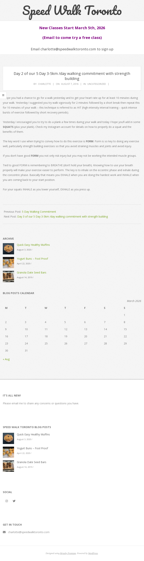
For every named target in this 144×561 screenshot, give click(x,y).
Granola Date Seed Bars (31, 272)
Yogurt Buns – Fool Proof (32, 258)
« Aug (6, 359)
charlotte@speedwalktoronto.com (29, 532)
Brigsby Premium (68, 553)
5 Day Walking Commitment (39, 211)
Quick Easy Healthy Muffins (33, 245)
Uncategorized (96, 84)
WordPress (93, 553)
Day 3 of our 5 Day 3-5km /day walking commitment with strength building (62, 216)
